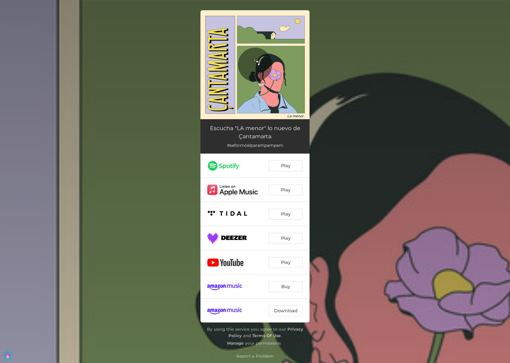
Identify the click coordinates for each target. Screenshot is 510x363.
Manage (235, 343)
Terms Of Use (266, 335)
